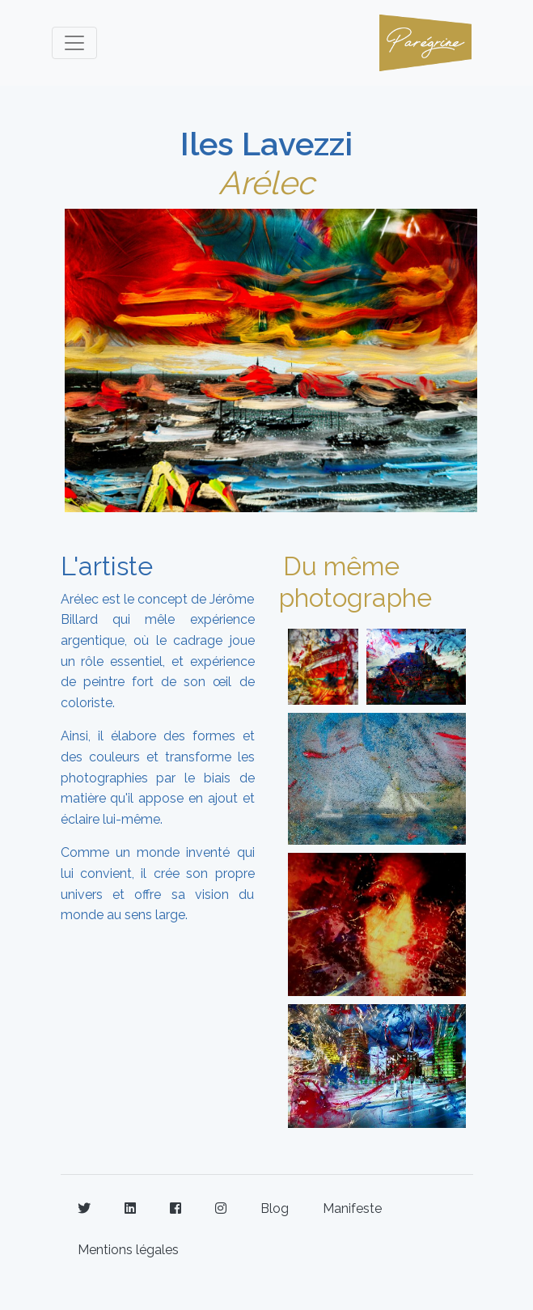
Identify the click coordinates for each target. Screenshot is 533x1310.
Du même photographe (355, 581)
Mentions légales (128, 1249)
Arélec (266, 182)
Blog (274, 1208)
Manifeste (352, 1208)
